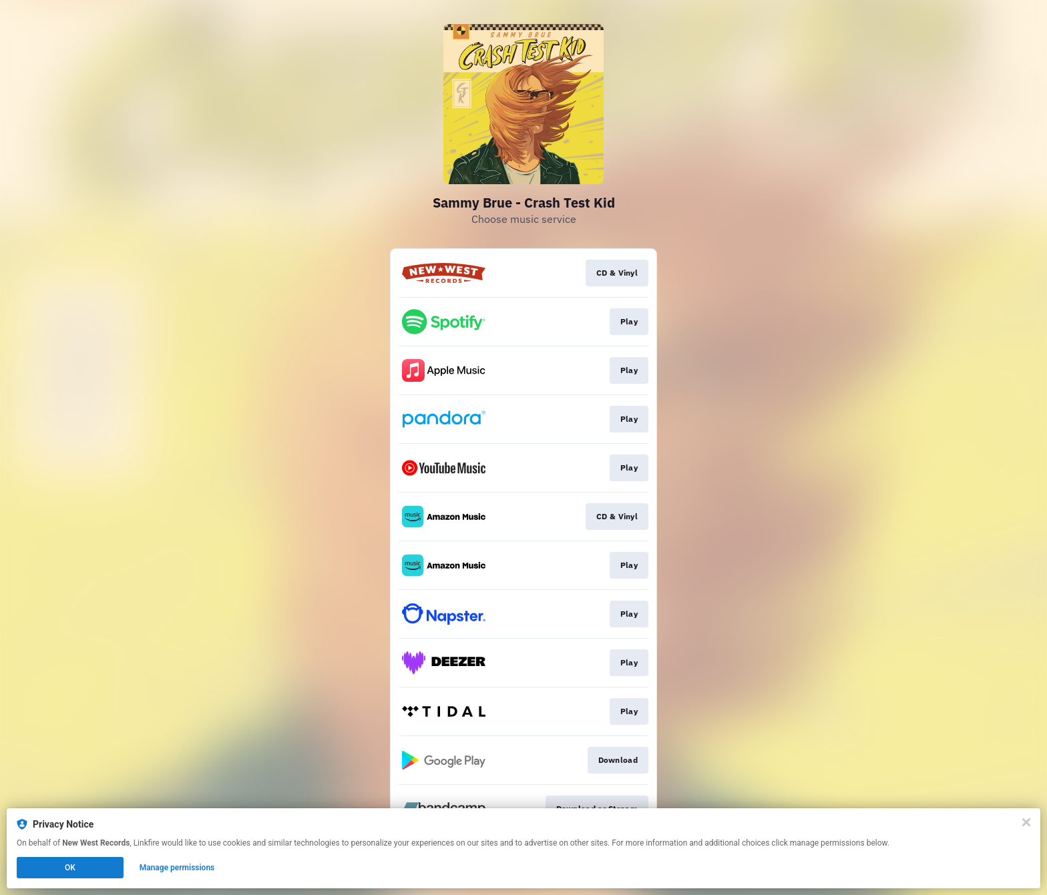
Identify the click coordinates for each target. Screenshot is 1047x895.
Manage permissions (177, 867)
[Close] (1026, 822)
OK (70, 867)
